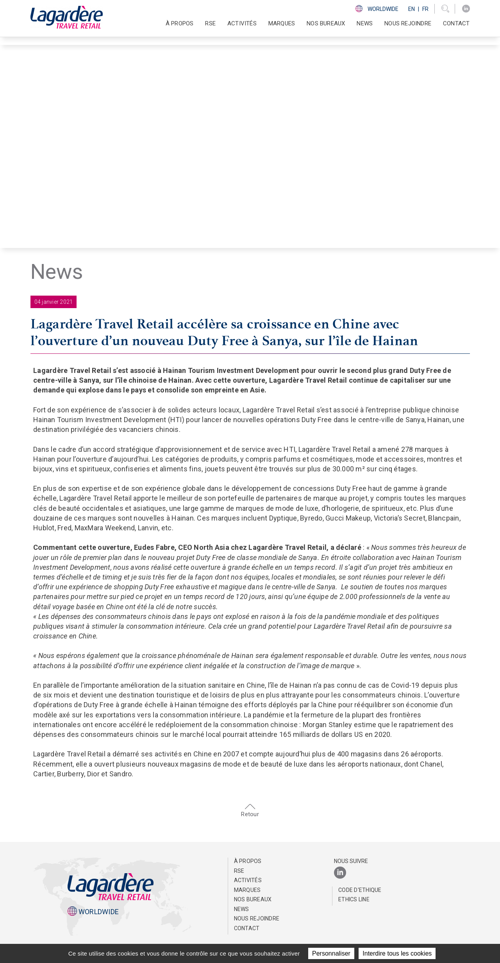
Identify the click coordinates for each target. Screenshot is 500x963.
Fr (425, 9)
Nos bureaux (326, 23)
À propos (248, 861)
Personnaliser (331, 953)
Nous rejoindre (257, 918)
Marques (281, 23)
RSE (239, 871)
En (411, 9)
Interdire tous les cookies (397, 953)
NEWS (365, 23)
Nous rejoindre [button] (407, 23)
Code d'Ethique (360, 890)
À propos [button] (180, 23)
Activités (248, 880)
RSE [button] (210, 23)
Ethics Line (354, 899)
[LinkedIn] (466, 9)
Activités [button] (242, 23)
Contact (456, 23)
